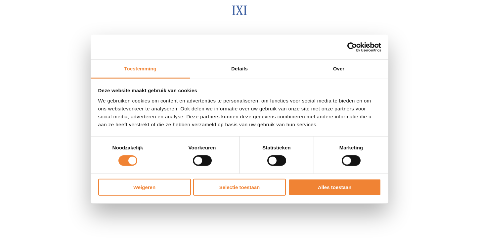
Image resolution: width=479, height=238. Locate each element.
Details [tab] (239, 68)
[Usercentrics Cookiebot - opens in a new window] (352, 47)
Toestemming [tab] (140, 68)
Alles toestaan (335, 187)
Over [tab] (339, 68)
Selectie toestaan (239, 187)
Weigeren (144, 187)
